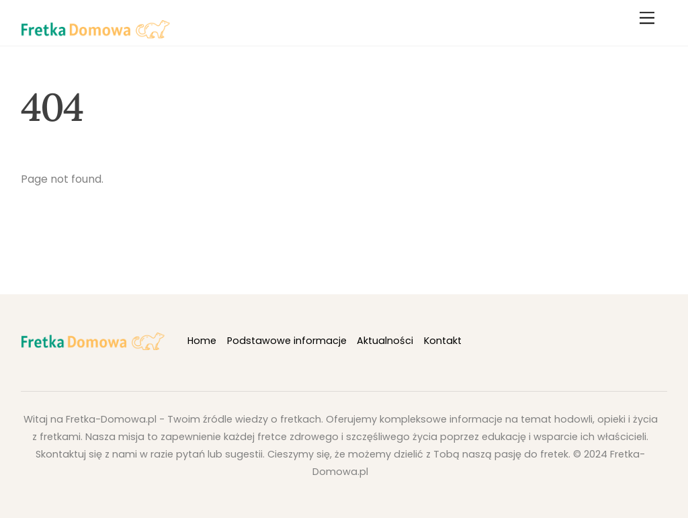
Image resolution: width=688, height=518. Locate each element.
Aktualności (385, 340)
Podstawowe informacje (287, 340)
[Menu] (647, 18)
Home (201, 340)
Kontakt (443, 340)
